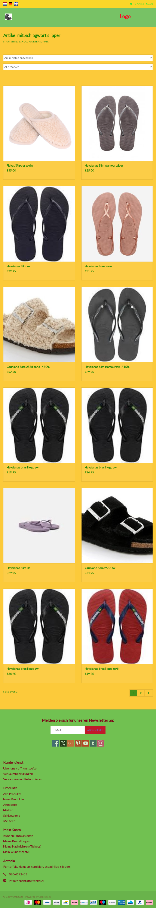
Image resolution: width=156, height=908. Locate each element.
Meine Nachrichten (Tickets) (22, 846)
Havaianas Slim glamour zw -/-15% (107, 367)
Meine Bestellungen (16, 841)
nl (5, 4)
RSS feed (9, 821)
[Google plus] (70, 743)
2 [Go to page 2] (141, 692)
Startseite (10, 41)
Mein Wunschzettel (16, 852)
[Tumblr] (93, 743)
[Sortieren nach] (78, 57)
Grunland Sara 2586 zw (100, 568)
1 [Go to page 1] (133, 692)
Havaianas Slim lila (18, 568)
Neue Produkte (13, 799)
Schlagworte (28, 41)
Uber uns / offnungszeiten (20, 768)
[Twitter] (63, 743)
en (16, 4)
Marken (8, 810)
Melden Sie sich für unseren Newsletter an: (78, 720)
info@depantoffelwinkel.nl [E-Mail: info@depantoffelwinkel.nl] (26, 880)
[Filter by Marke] (78, 66)
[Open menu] (8, 16)
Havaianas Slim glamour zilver (104, 165)
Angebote (10, 804)
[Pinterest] (78, 743)
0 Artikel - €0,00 (141, 3)
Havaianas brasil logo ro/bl (102, 668)
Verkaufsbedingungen (18, 773)
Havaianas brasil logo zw (23, 467)
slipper (44, 41)
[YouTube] (85, 743)
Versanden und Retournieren (22, 779)
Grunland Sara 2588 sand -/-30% (28, 367)
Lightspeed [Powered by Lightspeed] (45, 896)
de (10, 4)
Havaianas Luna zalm (98, 266)
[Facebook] (55, 743)
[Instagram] (100, 743)
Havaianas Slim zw (18, 266)
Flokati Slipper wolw (20, 165)
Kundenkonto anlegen (18, 835)
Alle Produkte (12, 794)
